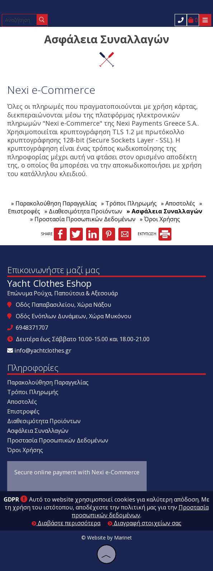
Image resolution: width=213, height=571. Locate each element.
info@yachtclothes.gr (42, 350)
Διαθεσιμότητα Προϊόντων (44, 421)
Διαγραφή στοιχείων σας (144, 523)
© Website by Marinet (106, 537)
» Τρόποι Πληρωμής (129, 203)
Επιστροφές (23, 411)
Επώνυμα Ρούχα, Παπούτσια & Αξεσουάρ (62, 293)
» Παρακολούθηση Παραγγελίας (54, 203)
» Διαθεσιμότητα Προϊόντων (83, 211)
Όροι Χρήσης (25, 450)
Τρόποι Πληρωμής (32, 392)
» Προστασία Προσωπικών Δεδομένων (83, 219)
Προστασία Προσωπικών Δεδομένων (57, 440)
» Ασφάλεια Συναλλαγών (164, 211)
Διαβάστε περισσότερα (66, 523)
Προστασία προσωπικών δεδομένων (140, 511)
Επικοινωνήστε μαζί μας (53, 270)
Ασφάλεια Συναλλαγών (37, 431)
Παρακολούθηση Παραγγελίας (48, 382)
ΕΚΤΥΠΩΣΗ (154, 233)
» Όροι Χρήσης (160, 219)
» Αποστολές (178, 203)
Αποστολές (22, 402)
